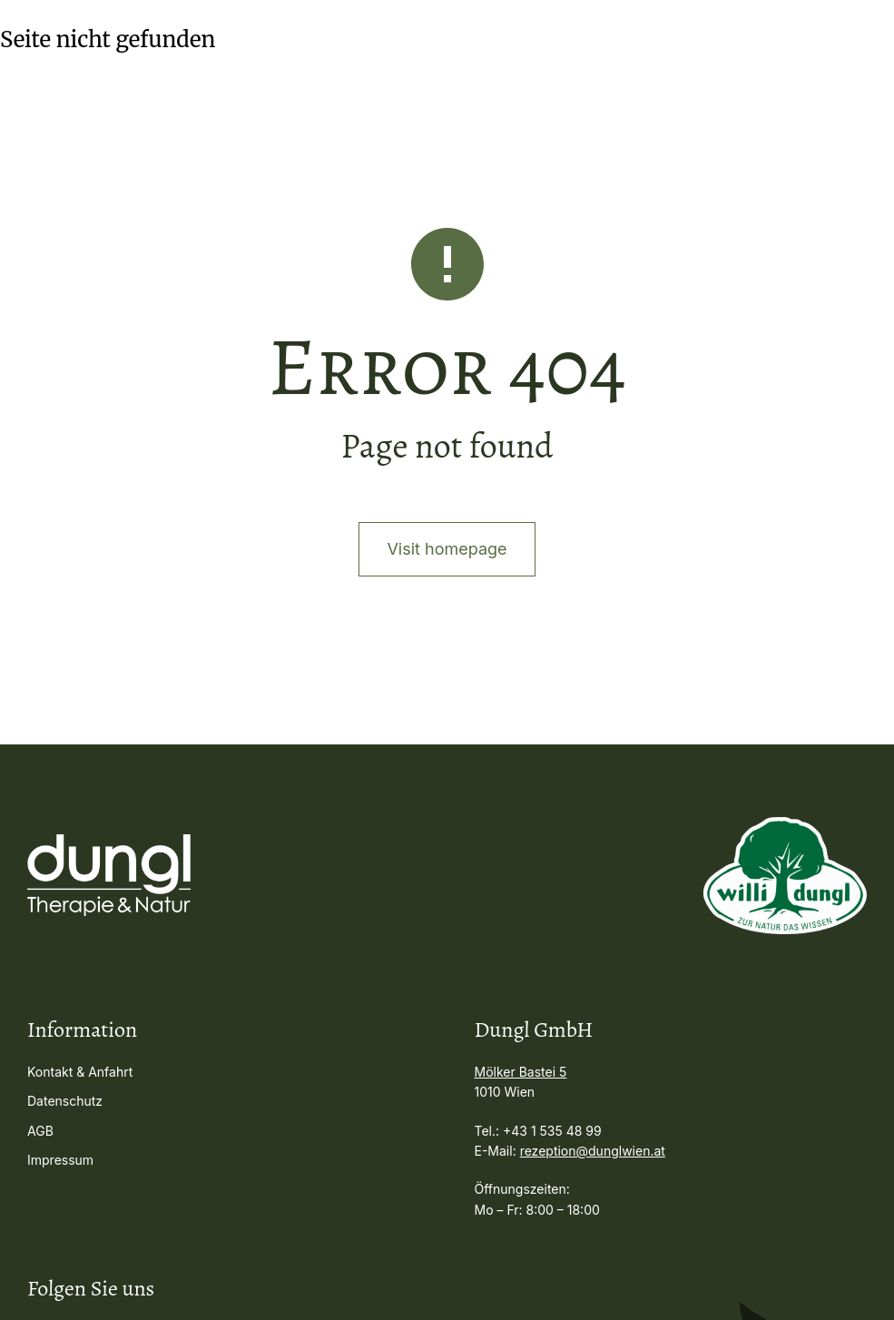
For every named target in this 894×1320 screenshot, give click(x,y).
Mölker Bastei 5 (521, 1071)
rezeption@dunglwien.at (592, 1150)
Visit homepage (446, 548)
